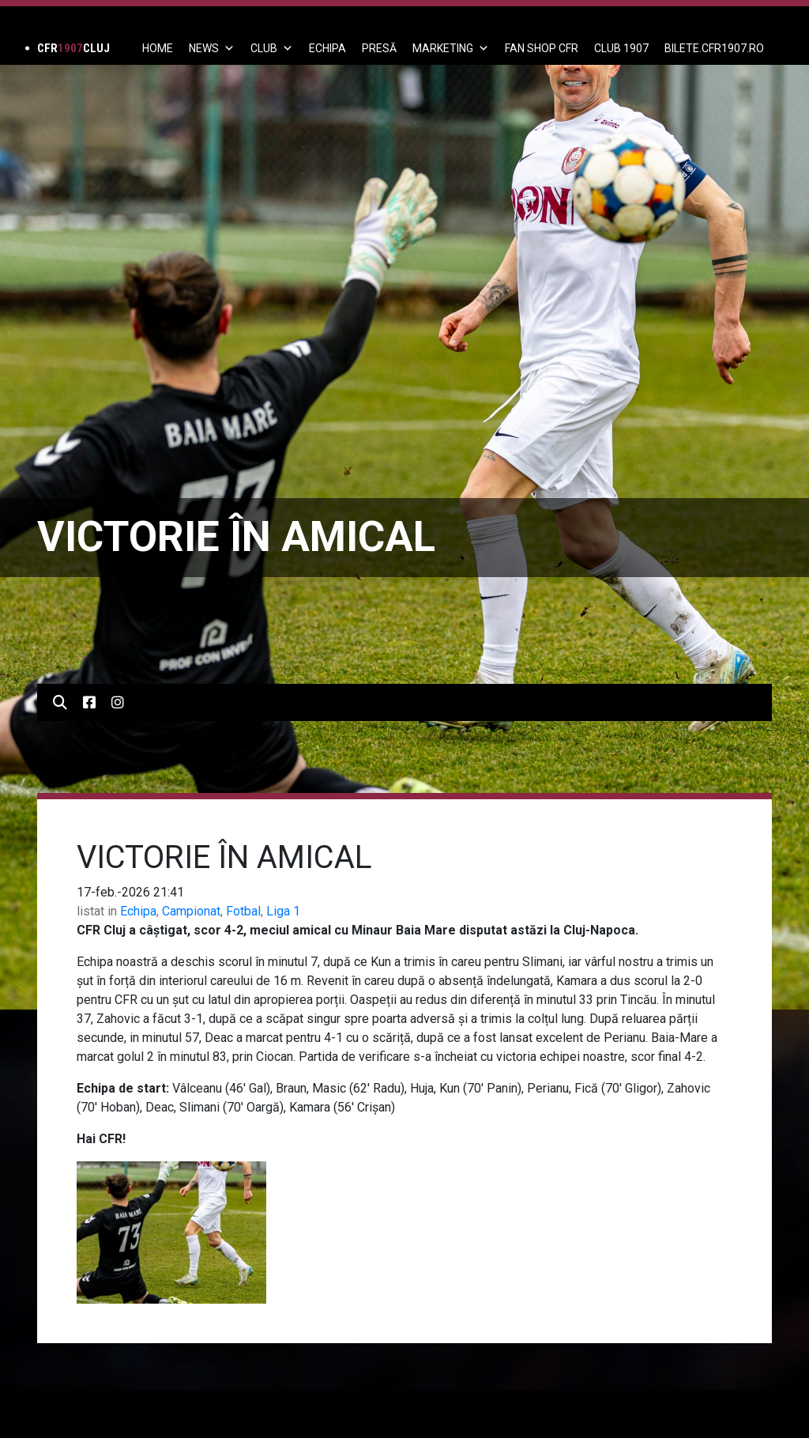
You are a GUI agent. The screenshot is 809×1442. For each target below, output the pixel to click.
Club (271, 48)
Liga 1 (283, 911)
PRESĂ (379, 48)
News (212, 48)
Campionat (191, 911)
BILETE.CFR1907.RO (714, 48)
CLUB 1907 (621, 48)
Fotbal (243, 911)
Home (157, 48)
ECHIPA (327, 48)
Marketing (450, 48)
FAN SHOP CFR (541, 48)
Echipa (138, 911)
